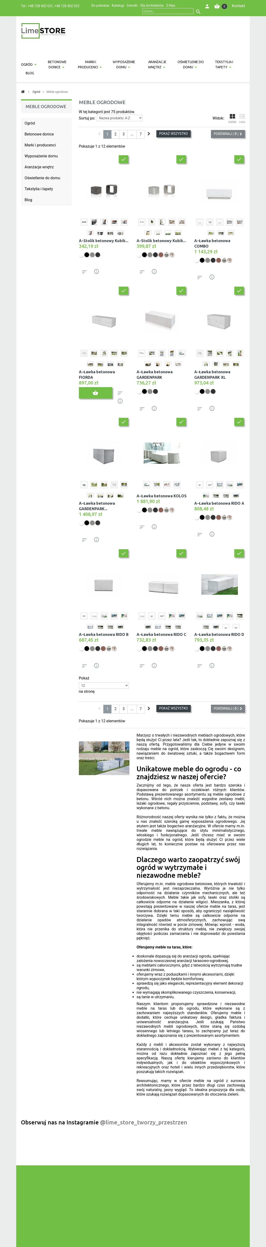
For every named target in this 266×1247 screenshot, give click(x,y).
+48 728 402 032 (66, 6)
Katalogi (118, 5)
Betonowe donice (57, 64)
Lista (242, 119)
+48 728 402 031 (40, 6)
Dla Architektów (152, 5)
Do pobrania (100, 5)
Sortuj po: (87, 118)
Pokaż (84, 678)
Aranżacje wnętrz (157, 64)
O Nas (170, 5)
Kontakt (238, 6)
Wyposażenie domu (124, 64)
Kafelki (232, 119)
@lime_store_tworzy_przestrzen (143, 1122)
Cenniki (132, 5)
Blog (30, 73)
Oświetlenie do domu (191, 64)
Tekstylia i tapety (224, 64)
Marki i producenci (88, 64)
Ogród (27, 64)
